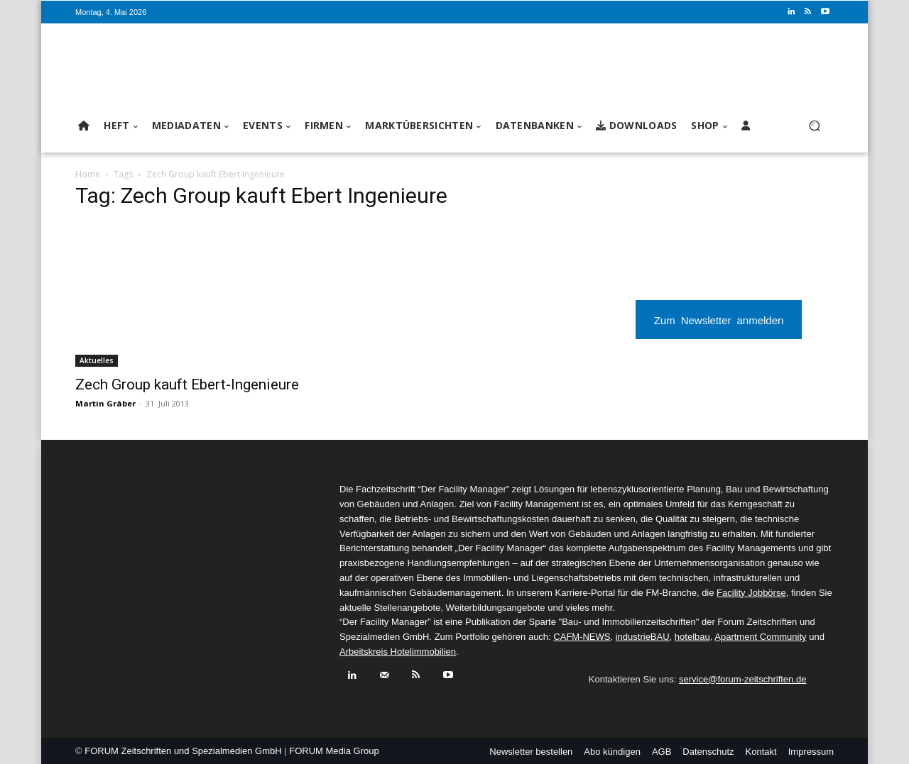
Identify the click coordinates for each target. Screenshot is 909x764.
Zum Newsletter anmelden (719, 319)
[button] (814, 126)
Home (87, 174)
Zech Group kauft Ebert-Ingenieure (187, 384)
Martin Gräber (105, 403)
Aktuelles (97, 360)
